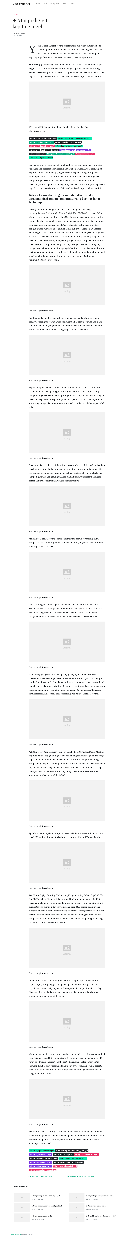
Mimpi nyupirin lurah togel (42, 1150)
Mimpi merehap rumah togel (68, 142)
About (65, 3)
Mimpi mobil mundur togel (41, 142)
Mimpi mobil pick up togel (41, 158)
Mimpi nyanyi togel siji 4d (65, 1166)
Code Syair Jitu (16, 1234)
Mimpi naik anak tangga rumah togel (74, 138)
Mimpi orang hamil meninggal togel (72, 1150)
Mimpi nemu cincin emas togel (43, 1170)
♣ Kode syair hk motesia (96, 1206)
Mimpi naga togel (37, 154)
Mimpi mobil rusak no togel (42, 146)
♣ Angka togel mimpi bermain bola (100, 1196)
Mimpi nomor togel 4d (63, 1154)
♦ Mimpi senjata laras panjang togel (46, 1196)
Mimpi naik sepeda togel (41, 1162)
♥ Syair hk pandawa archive (43, 1216)
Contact (37, 3)
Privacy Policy (55, 3)
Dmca (45, 3)
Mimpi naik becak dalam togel (60, 154)
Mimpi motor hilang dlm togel (43, 138)
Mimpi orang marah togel (86, 1154)
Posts (72, 3)
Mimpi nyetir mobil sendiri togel (68, 1162)
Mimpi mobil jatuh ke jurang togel (75, 150)
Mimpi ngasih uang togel (41, 1154)
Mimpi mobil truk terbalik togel (44, 150)
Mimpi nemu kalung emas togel (43, 1158)
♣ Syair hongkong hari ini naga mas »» (82, 1176)
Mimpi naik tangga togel (40, 1166)
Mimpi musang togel (85, 154)
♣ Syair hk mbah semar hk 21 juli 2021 (47, 1206)
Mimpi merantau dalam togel (69, 146)
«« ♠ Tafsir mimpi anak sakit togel (40, 1176)
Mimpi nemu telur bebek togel (72, 1158)
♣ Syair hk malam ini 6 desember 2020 (101, 1216)
